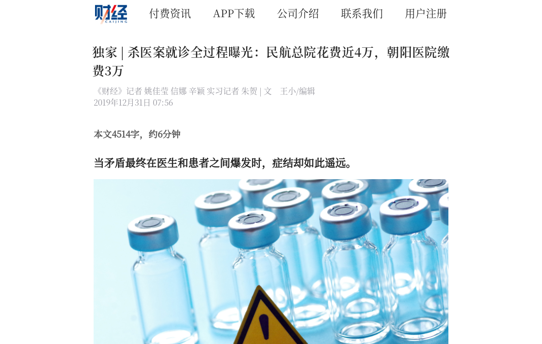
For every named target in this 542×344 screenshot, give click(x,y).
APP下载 (234, 12)
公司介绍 (298, 12)
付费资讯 (170, 12)
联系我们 (362, 12)
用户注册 (426, 12)
